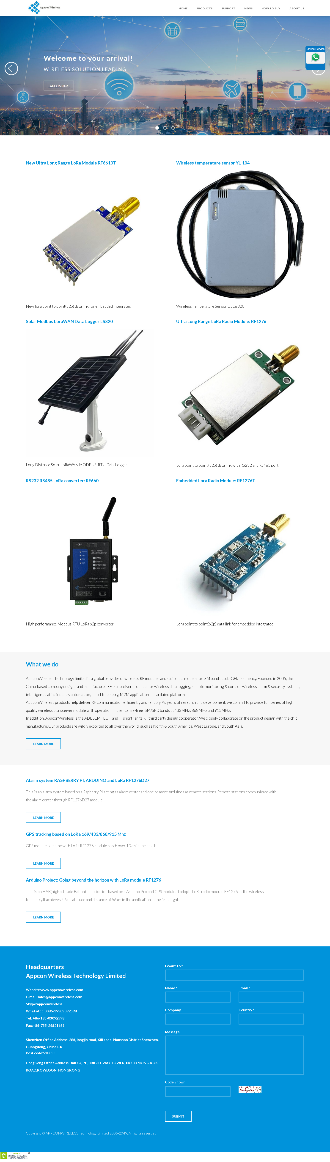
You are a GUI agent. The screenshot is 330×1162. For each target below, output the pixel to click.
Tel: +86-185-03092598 (45, 1018)
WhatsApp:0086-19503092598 (51, 1011)
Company (173, 1010)
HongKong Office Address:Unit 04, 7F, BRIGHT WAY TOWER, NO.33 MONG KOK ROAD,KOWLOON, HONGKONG (92, 1066)
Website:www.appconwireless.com (54, 990)
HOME (183, 8)
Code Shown (175, 1082)
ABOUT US (296, 8)
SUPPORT (228, 8)
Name (171, 988)
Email (244, 988)
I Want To (174, 966)
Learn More (43, 744)
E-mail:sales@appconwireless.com (54, 997)
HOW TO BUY (270, 8)
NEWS (248, 8)
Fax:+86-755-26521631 (45, 1025)
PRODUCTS (204, 8)
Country (246, 1010)
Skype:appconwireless (44, 1004)
